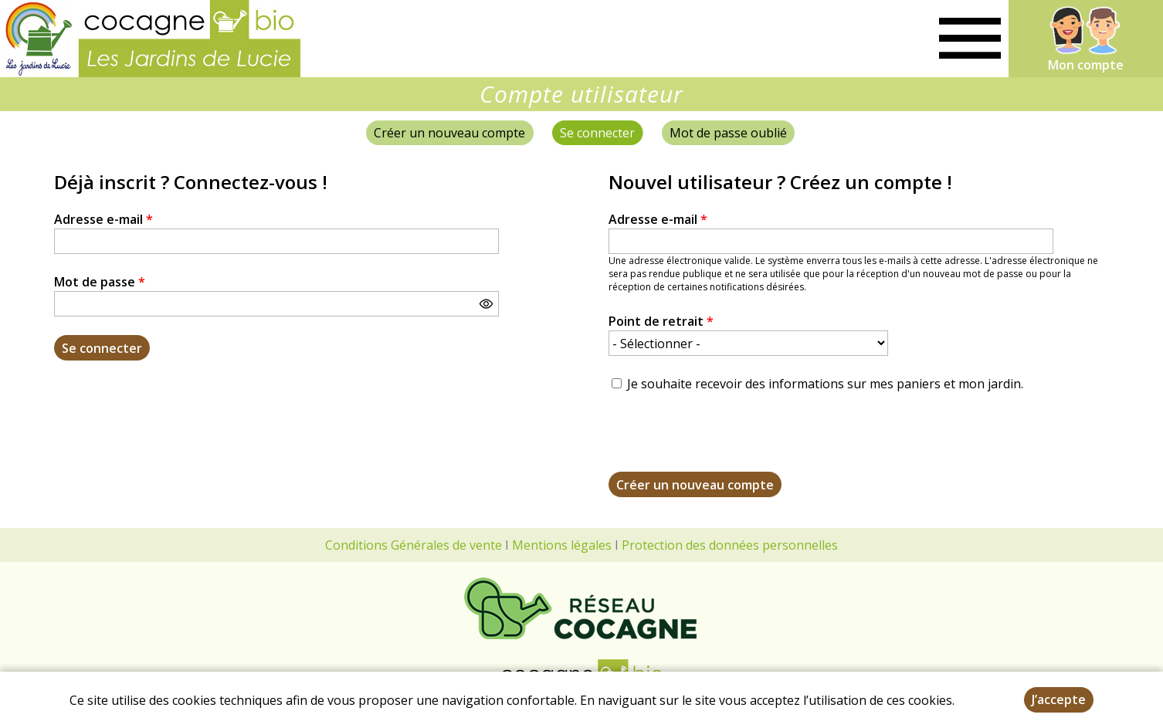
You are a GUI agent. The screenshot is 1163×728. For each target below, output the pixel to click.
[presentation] (726, 441)
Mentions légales (562, 545)
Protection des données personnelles (730, 545)
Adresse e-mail (103, 219)
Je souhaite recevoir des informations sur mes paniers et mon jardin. (825, 383)
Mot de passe (99, 281)
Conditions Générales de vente (413, 545)
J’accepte (1059, 699)
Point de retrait (661, 321)
